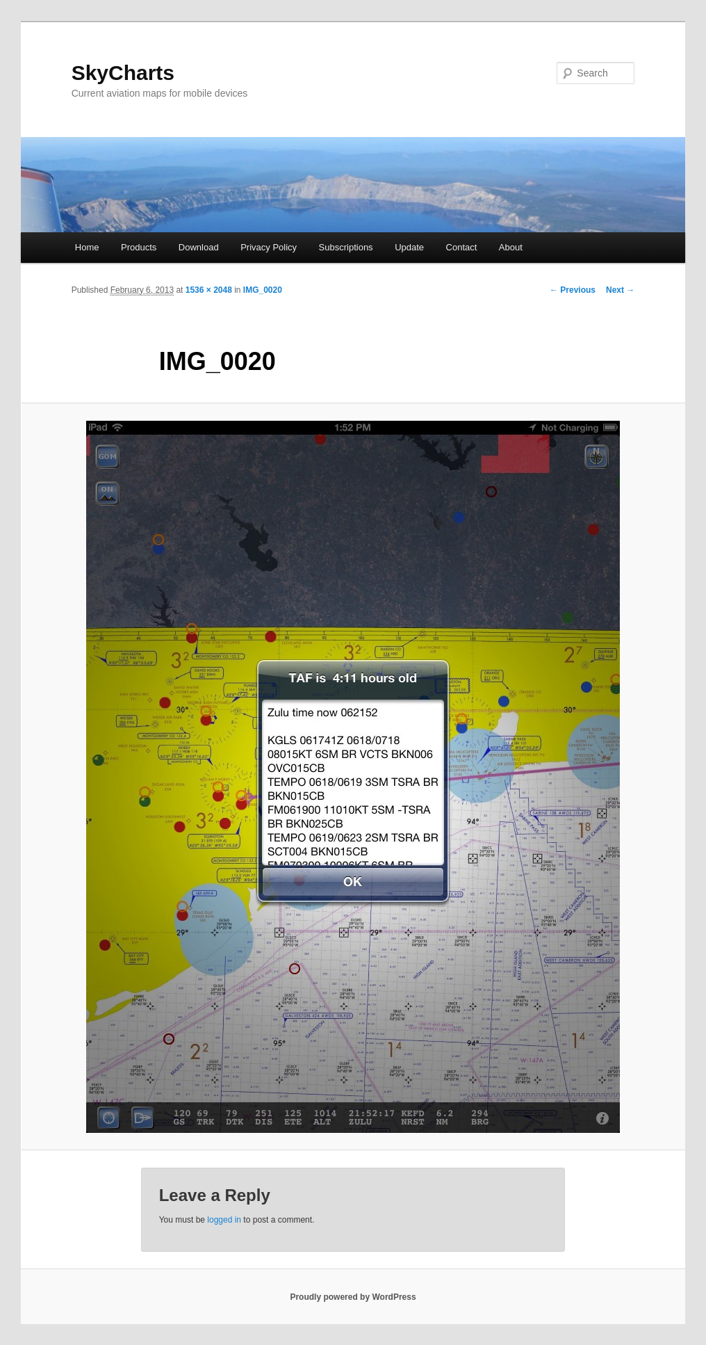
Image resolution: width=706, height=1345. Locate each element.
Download (199, 247)
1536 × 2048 (209, 290)
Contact (461, 247)
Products (138, 247)
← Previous (573, 290)
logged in (224, 1220)
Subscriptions (346, 247)
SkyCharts (123, 72)
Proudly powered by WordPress (353, 1297)
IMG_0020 (262, 290)
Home (87, 247)
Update (409, 247)
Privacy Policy (268, 247)
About (511, 247)
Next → (620, 290)
